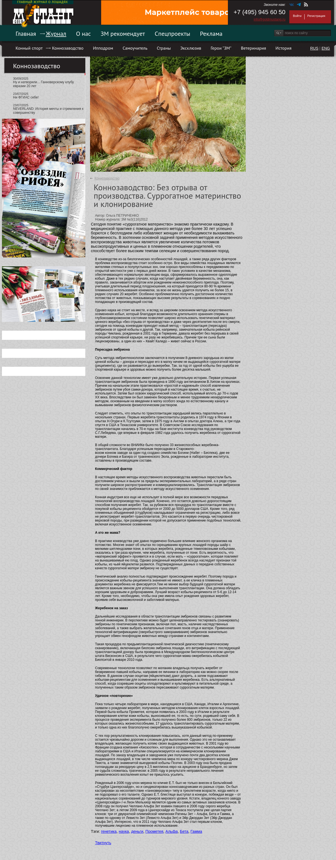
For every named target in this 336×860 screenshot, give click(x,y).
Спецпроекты (172, 33)
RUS (314, 48)
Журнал (56, 33)
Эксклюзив (190, 48)
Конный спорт (29, 48)
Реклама (211, 33)
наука (124, 831)
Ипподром (103, 48)
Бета (184, 831)
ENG (326, 48)
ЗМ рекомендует (123, 33)
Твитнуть (103, 843)
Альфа (171, 831)
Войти (297, 15)
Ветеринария (253, 48)
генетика (108, 831)
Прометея (154, 831)
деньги (137, 831)
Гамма (196, 831)
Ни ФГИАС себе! (26, 97)
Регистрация (316, 15)
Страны (164, 48)
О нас (83, 33)
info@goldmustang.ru (269, 19)
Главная (26, 33)
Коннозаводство (67, 48)
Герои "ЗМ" (221, 48)
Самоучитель (135, 48)
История (283, 48)
